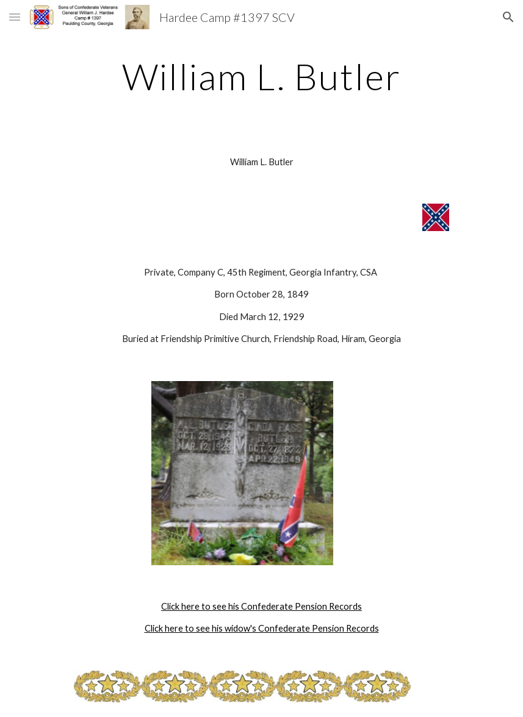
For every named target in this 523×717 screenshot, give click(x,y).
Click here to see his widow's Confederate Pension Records (262, 628)
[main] (261, 76)
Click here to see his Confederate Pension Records (261, 606)
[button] (14, 17)
